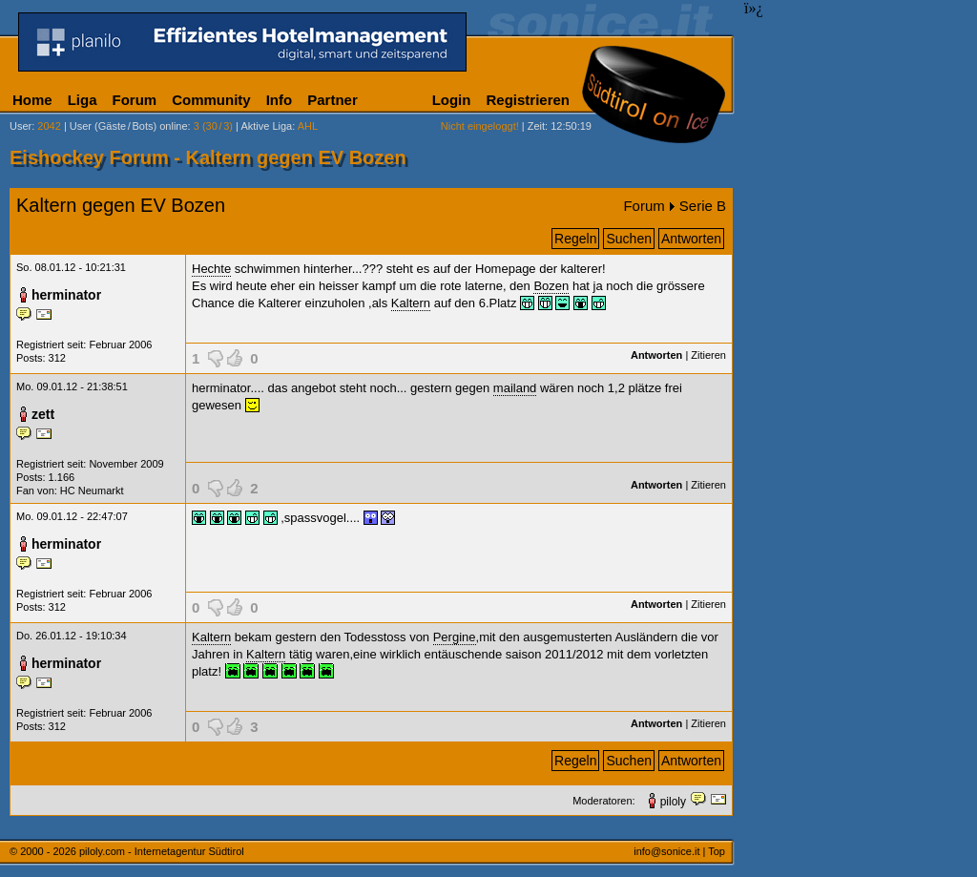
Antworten (691, 238)
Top (716, 851)
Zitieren (708, 355)
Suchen (628, 238)
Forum (135, 100)
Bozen (551, 286)
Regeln (575, 238)
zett (42, 414)
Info (279, 100)
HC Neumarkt (92, 490)
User (20, 126)
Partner (332, 100)
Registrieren (528, 100)
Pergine (454, 637)
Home (32, 100)
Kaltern (410, 303)
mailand (515, 388)
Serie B (702, 206)
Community (211, 100)
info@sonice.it (666, 851)
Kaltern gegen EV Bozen (120, 205)
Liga (82, 100)
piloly (673, 801)
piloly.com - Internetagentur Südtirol (161, 851)
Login (451, 100)
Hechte (211, 268)
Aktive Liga (266, 126)
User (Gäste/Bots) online (129, 126)
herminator (66, 295)
